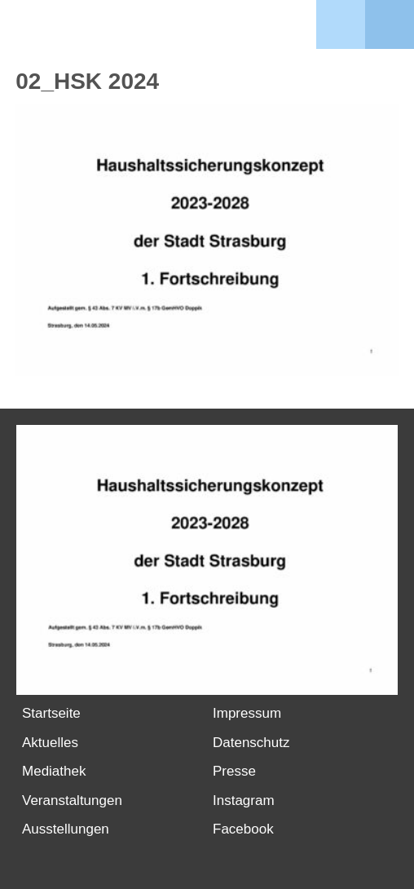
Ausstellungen (65, 829)
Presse (234, 771)
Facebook (243, 829)
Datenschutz (251, 742)
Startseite (51, 713)
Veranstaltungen (72, 800)
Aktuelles (50, 742)
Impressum (247, 713)
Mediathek (54, 771)
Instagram (244, 800)
